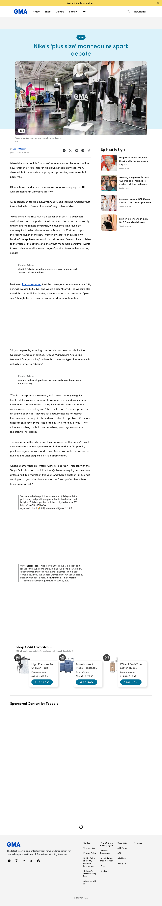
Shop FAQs (122, 842)
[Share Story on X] (70, 150)
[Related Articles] (50, 268)
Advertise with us (89, 882)
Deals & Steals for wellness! (81, 3)
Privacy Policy (89, 853)
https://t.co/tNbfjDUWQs (33, 505)
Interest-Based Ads (105, 851)
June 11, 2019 (65, 508)
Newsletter (140, 11)
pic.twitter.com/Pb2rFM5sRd (61, 577)
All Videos (122, 858)
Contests (87, 842)
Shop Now (42, 682)
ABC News (122, 847)
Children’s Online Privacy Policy (89, 873)
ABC (120, 853)
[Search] (127, 11)
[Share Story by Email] (83, 150)
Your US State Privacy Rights (106, 844)
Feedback (104, 870)
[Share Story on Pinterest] (76, 150)
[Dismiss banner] (158, 3)
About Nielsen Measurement (106, 859)
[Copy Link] (89, 150)
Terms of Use (89, 847)
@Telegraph (67, 496)
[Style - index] (81, 37)
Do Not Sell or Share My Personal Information (89, 862)
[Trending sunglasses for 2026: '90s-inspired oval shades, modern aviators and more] (126, 183)
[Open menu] (84, 11)
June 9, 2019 (63, 580)
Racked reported (31, 284)
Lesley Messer (19, 148)
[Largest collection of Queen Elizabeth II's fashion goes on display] (126, 163)
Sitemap (138, 842)
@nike (37, 568)
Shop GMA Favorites (32, 646)
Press (102, 865)
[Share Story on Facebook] (64, 150)
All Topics (122, 863)
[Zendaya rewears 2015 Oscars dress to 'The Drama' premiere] (126, 203)
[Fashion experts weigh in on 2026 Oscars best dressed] (126, 222)
